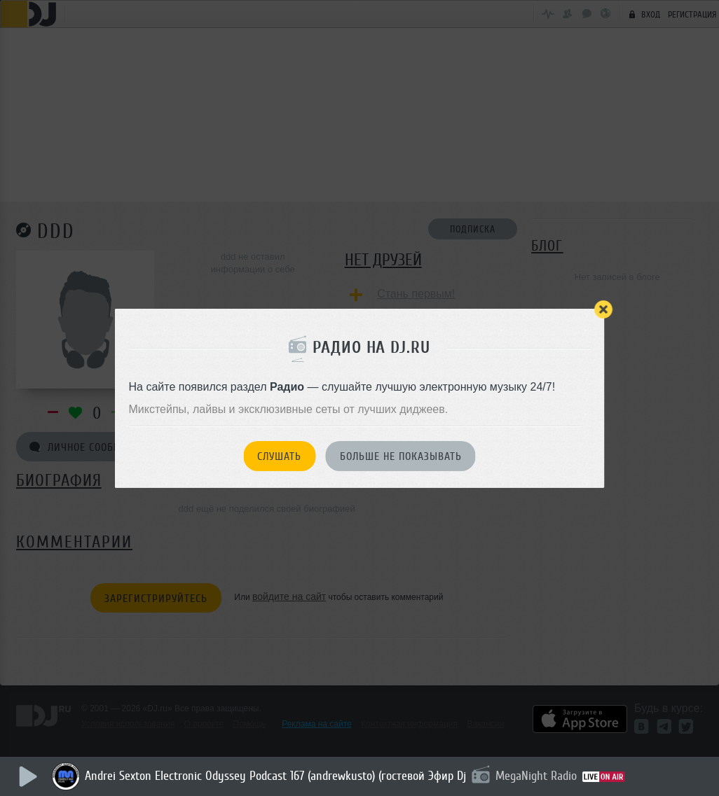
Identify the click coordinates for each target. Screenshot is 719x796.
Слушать (279, 456)
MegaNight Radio (536, 776)
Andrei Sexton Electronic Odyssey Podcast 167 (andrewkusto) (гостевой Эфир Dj (276, 776)
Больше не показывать (401, 456)
